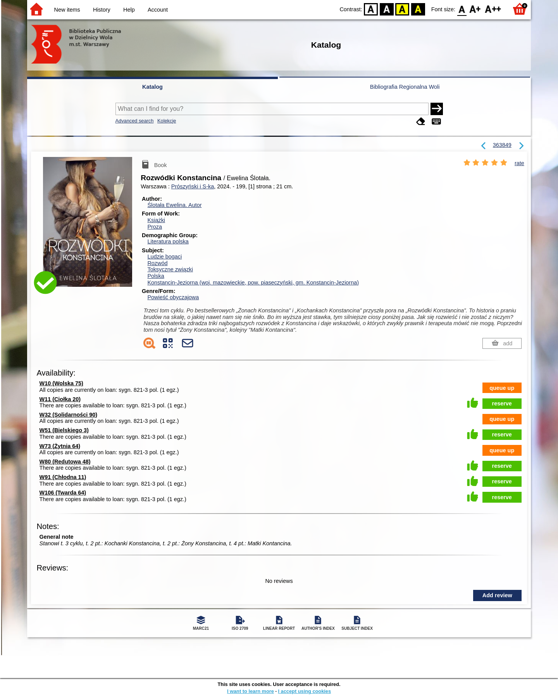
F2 (493, 8)
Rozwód (157, 263)
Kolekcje (166, 121)
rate (519, 163)
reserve (502, 403)
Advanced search (134, 121)
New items (67, 10)
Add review (497, 595)
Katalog (152, 87)
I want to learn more (250, 691)
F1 (475, 8)
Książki (156, 220)
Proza (154, 227)
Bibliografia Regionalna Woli (405, 87)
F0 (461, 8)
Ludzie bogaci (164, 256)
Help (129, 10)
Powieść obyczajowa (173, 297)
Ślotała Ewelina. (174, 205)
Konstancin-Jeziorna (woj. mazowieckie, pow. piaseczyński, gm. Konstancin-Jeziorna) (252, 282)
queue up (501, 388)
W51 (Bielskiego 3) (64, 430)
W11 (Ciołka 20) (60, 399)
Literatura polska (167, 241)
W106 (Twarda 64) (63, 492)
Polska (155, 276)
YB (402, 8)
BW (387, 8)
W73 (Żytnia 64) (60, 446)
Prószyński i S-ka (192, 186)
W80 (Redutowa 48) (65, 461)
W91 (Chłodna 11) (63, 477)
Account (158, 10)
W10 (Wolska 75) (61, 383)
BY (418, 8)
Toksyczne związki (170, 269)
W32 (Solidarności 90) (69, 415)
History (101, 10)
